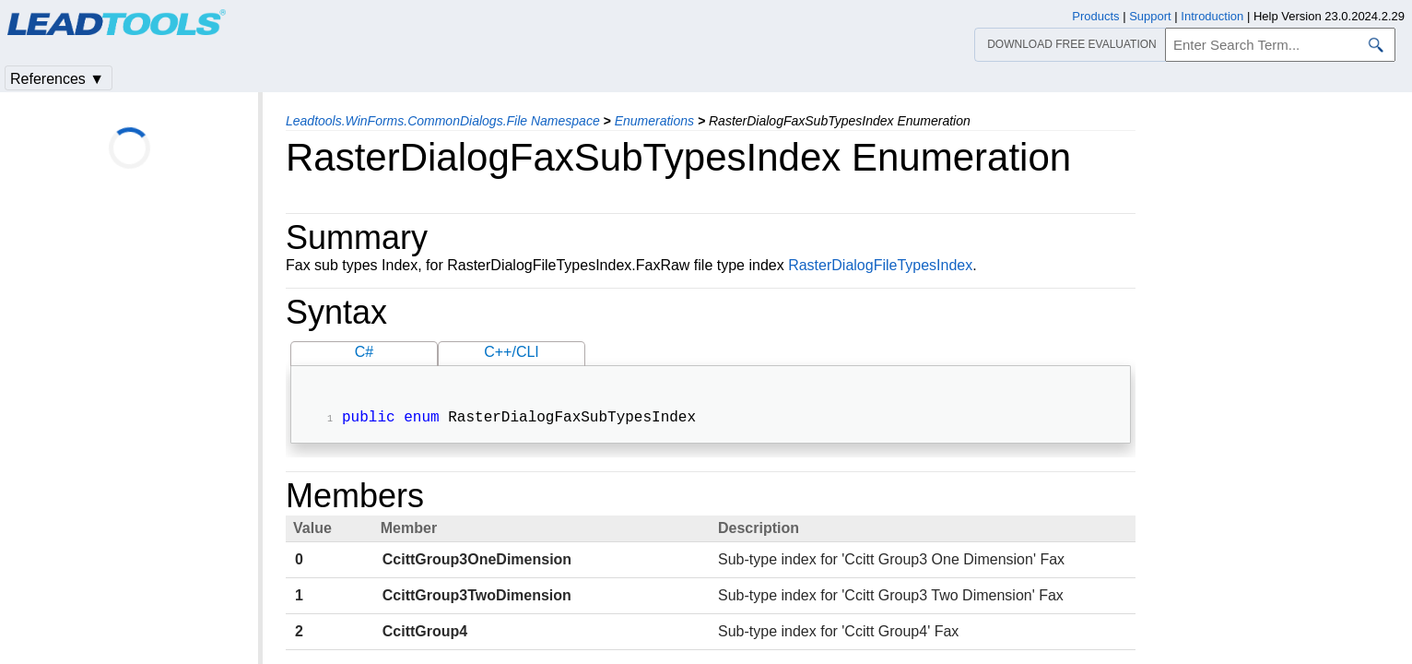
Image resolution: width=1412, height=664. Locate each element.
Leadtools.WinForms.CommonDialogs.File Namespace (443, 120)
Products (1095, 16)
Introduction (1212, 16)
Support (1150, 16)
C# (364, 352)
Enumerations (654, 120)
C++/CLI (511, 352)
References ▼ (57, 79)
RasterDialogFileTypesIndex (880, 265)
